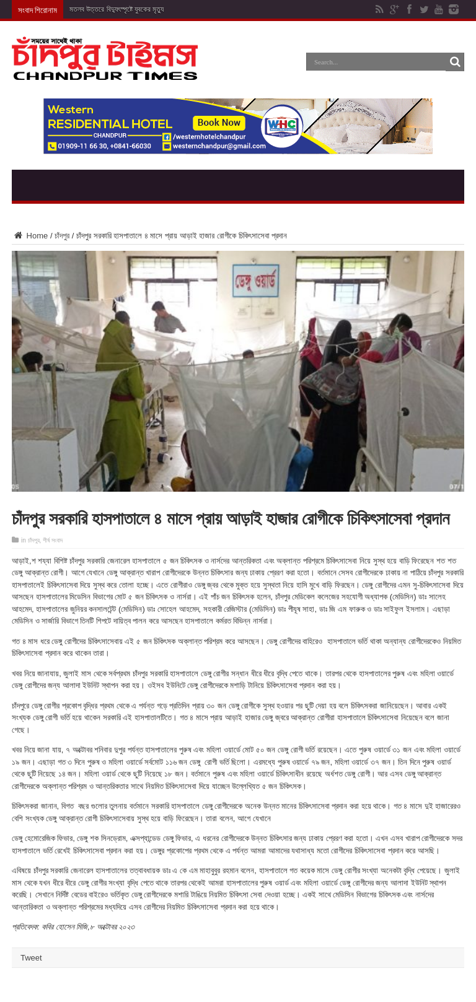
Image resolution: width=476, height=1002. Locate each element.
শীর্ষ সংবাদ (53, 540)
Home (30, 235)
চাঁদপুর (62, 235)
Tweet (31, 957)
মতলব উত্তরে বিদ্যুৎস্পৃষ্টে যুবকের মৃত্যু (116, 9)
